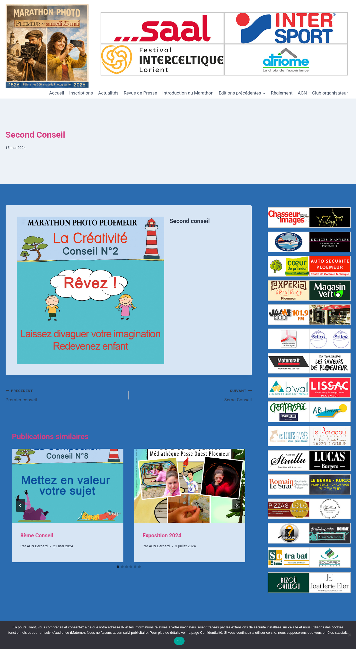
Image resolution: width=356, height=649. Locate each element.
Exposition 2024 (162, 535)
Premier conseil (65, 395)
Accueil (56, 93)
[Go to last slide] (20, 505)
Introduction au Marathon (187, 93)
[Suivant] (236, 505)
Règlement (282, 93)
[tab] (118, 566)
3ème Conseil (192, 395)
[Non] (349, 634)
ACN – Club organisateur (323, 93)
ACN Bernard (37, 546)
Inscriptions (81, 93)
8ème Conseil (37, 535)
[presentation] (67, 486)
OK (179, 641)
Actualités (108, 93)
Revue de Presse (140, 93)
